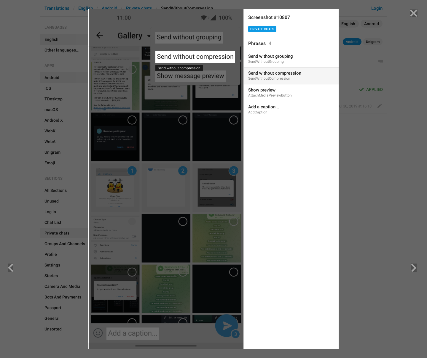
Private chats (262, 29)
